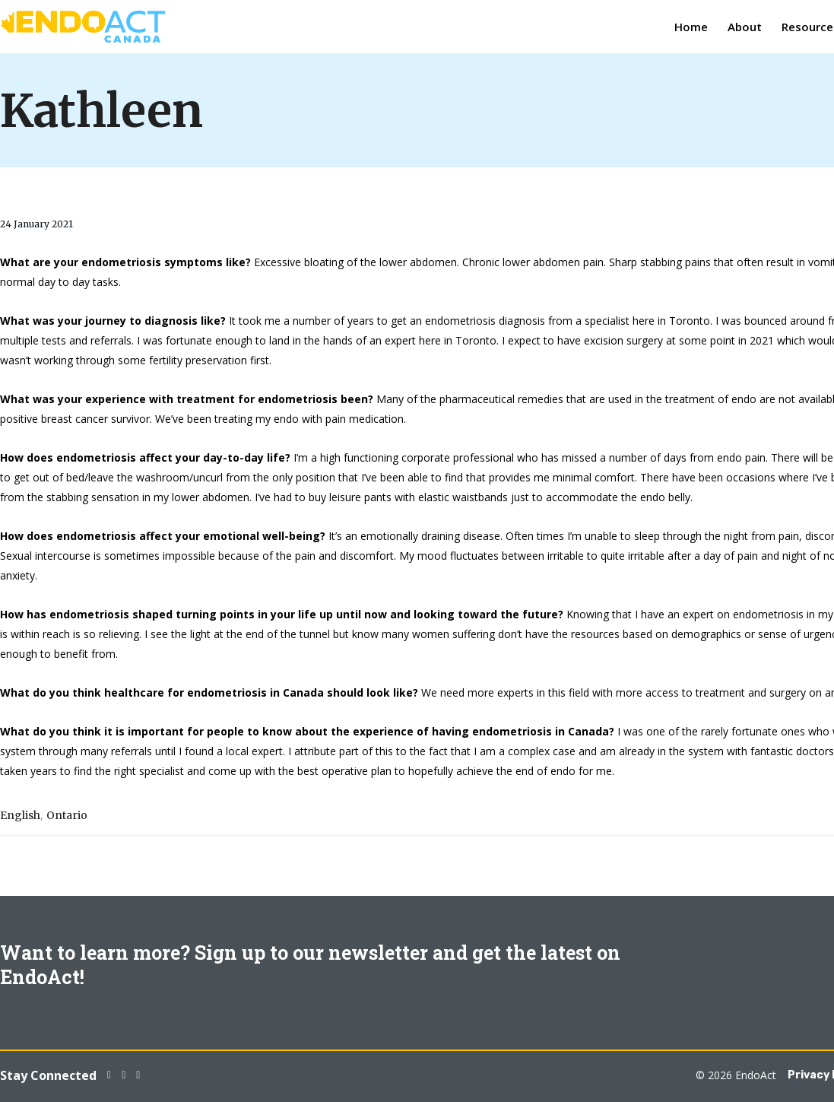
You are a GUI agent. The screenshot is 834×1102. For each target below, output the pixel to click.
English (20, 815)
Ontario (66, 815)
